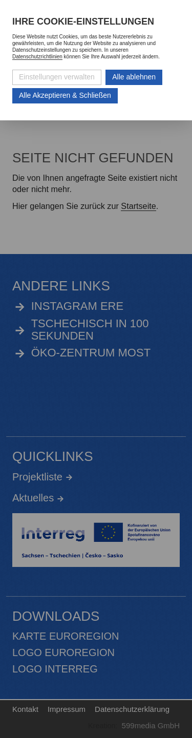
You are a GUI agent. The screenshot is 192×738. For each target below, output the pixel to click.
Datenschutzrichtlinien (37, 56)
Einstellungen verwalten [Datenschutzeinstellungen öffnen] (57, 77)
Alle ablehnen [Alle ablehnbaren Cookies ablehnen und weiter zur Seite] (134, 77)
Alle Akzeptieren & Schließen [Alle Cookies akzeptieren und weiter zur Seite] (65, 95)
